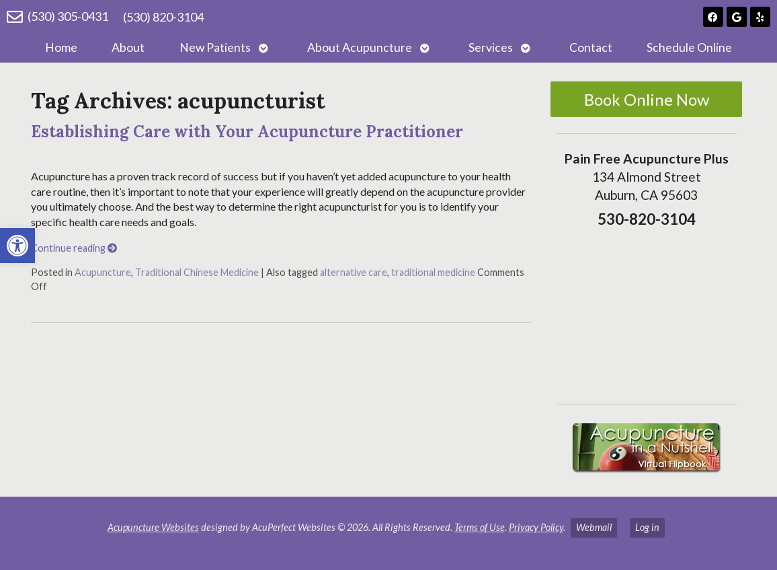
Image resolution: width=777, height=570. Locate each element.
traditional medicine (433, 272)
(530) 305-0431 (68, 16)
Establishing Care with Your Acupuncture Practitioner (247, 131)
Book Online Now (646, 99)
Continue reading (74, 248)
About (128, 47)
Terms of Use (479, 527)
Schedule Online (689, 47)
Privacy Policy (536, 527)
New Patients (215, 47)
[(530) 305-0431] (15, 17)
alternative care (353, 272)
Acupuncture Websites (153, 527)
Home (61, 47)
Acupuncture (103, 272)
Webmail (594, 527)
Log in (647, 527)
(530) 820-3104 (163, 16)
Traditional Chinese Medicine (197, 272)
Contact (590, 47)
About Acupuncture (359, 47)
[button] (17, 245)
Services (490, 47)
